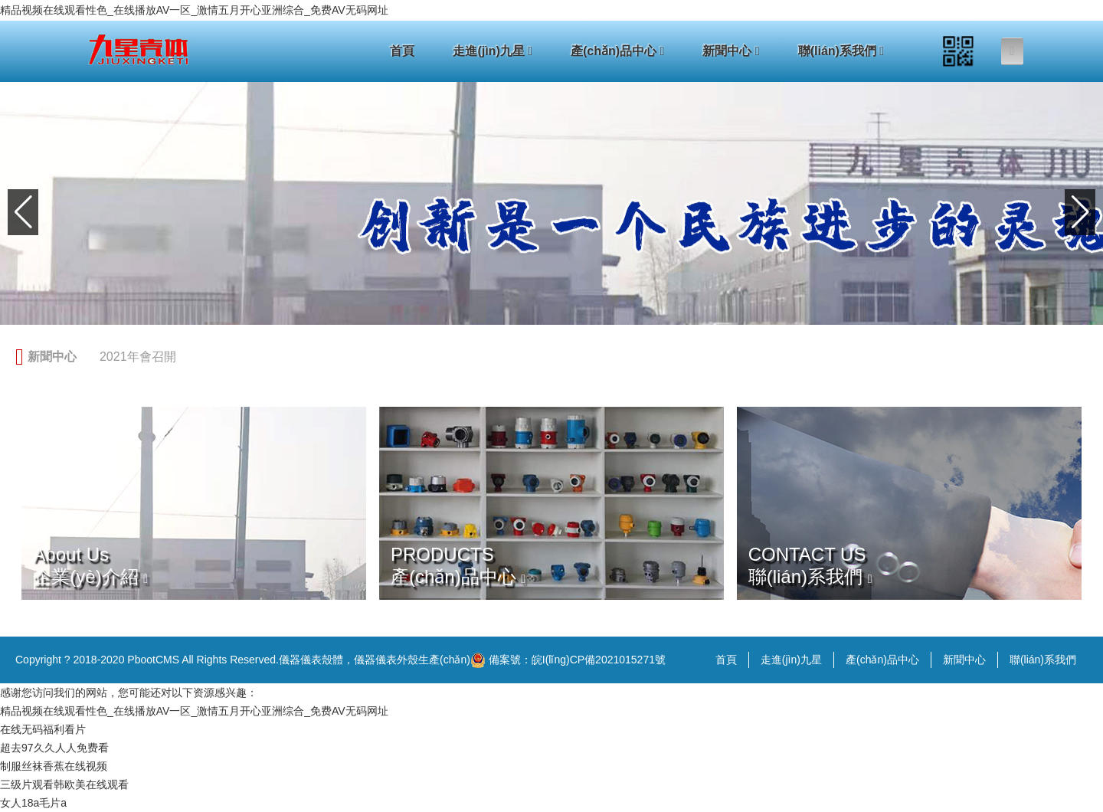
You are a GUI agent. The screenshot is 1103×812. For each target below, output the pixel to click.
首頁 (402, 50)
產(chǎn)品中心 (617, 50)
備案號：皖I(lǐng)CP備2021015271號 (568, 660)
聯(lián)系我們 (841, 50)
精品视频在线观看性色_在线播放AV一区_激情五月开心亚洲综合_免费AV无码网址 (194, 10)
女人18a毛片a (33, 803)
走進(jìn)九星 (492, 50)
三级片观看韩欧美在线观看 (64, 784)
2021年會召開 (138, 356)
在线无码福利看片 (43, 729)
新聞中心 (730, 50)
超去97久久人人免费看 (54, 748)
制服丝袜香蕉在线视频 (53, 766)
